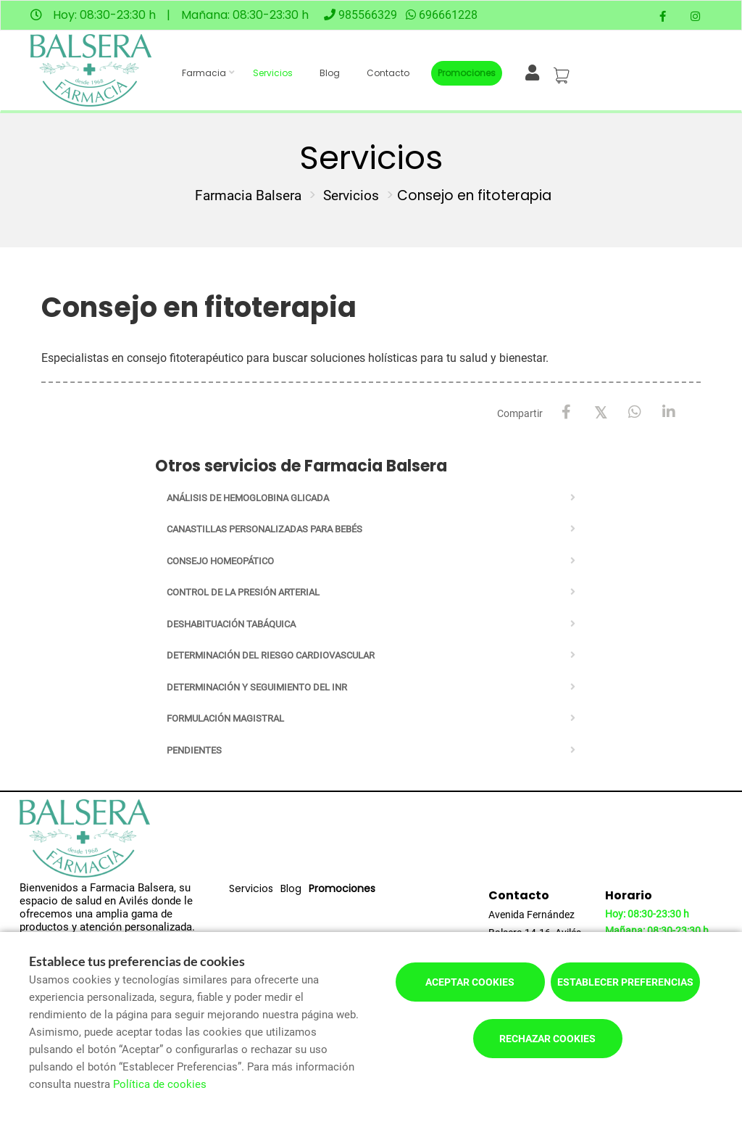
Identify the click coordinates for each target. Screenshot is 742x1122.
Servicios (273, 73)
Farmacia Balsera (248, 195)
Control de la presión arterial (243, 592)
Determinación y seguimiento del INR (257, 687)
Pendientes (194, 750)
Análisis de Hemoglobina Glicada (248, 497)
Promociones (467, 73)
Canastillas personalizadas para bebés (264, 529)
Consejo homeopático (220, 561)
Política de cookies (160, 1084)
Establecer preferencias (625, 982)
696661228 (448, 15)
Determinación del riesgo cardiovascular (271, 655)
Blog (330, 73)
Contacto (388, 73)
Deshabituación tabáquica (231, 624)
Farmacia (204, 73)
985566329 (367, 15)
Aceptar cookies (469, 982)
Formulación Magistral (225, 718)
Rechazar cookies (547, 1038)
